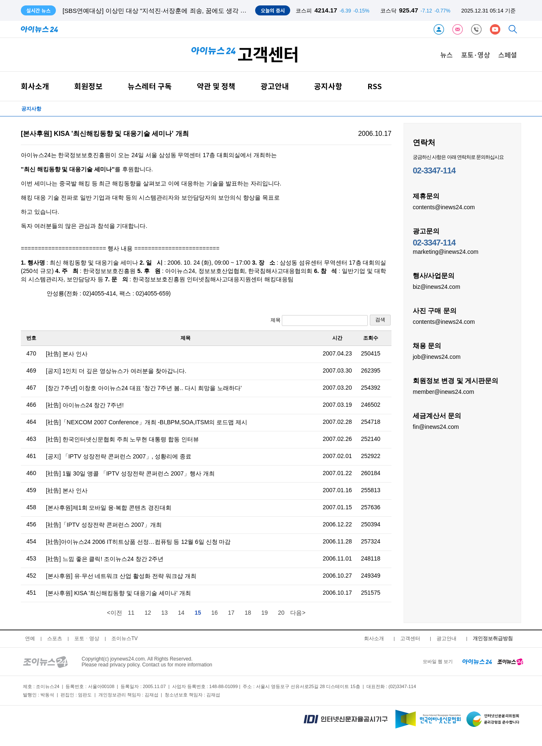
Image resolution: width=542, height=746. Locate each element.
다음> (297, 612)
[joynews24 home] (510, 661)
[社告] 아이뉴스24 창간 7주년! (85, 405)
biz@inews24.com (436, 286)
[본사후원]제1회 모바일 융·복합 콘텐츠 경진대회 (108, 507)
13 (164, 612)
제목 (319, 320)
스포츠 (54, 638)
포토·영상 (475, 55)
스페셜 (507, 55)
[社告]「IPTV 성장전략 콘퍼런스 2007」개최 (104, 524)
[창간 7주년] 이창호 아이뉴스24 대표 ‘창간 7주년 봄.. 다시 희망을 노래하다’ (144, 388)
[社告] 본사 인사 (67, 353)
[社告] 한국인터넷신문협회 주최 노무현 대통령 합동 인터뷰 (122, 439)
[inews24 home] (477, 661)
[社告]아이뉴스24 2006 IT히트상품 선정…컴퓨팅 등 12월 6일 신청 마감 (138, 541)
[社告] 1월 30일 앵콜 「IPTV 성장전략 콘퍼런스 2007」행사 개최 (130, 473)
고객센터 (410, 638)
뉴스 (446, 55)
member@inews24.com (443, 391)
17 (231, 612)
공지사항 (328, 86)
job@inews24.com (437, 356)
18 (248, 612)
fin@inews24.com (436, 426)
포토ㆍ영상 (86, 638)
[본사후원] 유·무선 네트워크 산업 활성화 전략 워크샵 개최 (121, 576)
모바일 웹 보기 (438, 661)
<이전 (114, 612)
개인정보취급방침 (493, 638)
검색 (380, 320)
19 (264, 612)
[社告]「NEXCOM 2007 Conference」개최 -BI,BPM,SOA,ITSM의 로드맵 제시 (146, 422)
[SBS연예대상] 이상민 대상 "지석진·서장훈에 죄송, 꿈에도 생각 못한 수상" (166, 10)
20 (281, 612)
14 (181, 612)
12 (148, 612)
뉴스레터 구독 (150, 86)
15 (198, 612)
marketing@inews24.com (445, 251)
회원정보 (88, 86)
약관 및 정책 (216, 86)
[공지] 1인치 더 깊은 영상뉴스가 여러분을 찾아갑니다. (116, 371)
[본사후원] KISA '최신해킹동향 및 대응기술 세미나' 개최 (118, 593)
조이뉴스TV (124, 638)
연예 (30, 638)
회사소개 (35, 86)
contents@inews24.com (444, 206)
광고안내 (275, 86)
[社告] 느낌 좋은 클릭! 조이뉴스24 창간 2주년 (104, 559)
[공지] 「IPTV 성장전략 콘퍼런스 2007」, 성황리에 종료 (118, 456)
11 (131, 612)
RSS (374, 86)
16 (214, 612)
